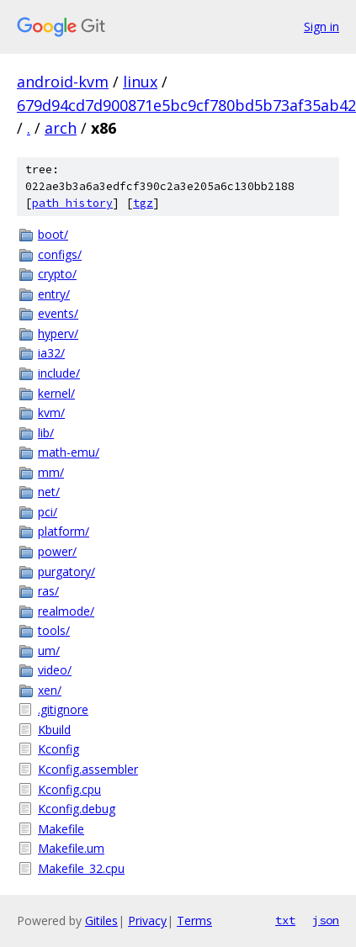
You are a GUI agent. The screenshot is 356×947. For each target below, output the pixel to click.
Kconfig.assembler (88, 769)
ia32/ (51, 353)
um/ (49, 651)
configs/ (60, 254)
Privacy (147, 920)
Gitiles (101, 920)
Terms (194, 920)
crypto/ (57, 274)
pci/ (47, 512)
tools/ (54, 630)
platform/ (63, 531)
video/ (55, 670)
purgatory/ (66, 571)
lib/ (46, 433)
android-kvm (63, 81)
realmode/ (66, 611)
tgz (143, 203)
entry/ (54, 294)
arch (61, 128)
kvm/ (51, 413)
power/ (57, 551)
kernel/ (56, 393)
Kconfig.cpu (69, 789)
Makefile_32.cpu (81, 868)
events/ (58, 313)
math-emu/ (68, 452)
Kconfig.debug (76, 809)
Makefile (61, 829)
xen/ (49, 690)
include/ (59, 373)
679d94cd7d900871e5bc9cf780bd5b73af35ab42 (186, 105)
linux (140, 81)
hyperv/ (58, 333)
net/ (49, 492)
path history (72, 203)
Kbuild (54, 730)
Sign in (321, 26)
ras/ (48, 591)
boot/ (53, 234)
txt (285, 920)
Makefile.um (71, 848)
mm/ (51, 472)
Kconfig (58, 749)
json (325, 920)
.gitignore (63, 709)
